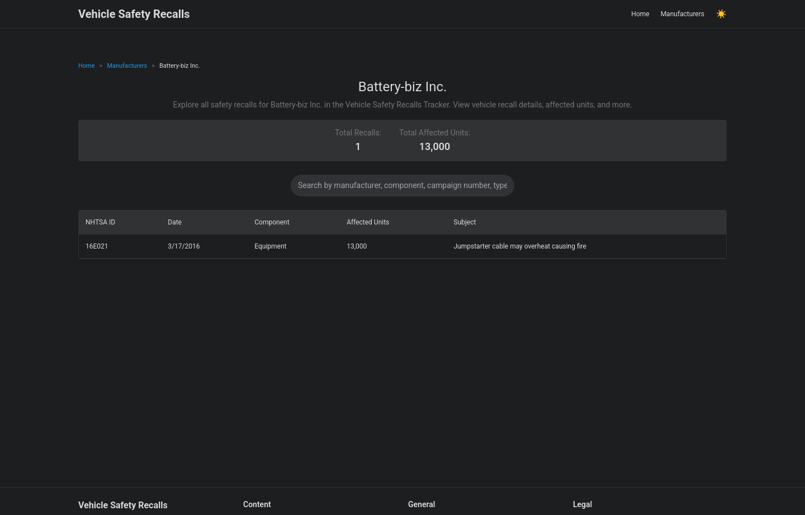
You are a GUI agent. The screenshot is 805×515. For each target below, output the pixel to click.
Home (640, 14)
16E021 (97, 246)
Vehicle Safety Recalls (134, 14)
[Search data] (402, 185)
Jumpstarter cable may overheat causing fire (520, 246)
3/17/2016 (184, 246)
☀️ (721, 14)
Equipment (270, 246)
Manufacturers (682, 14)
